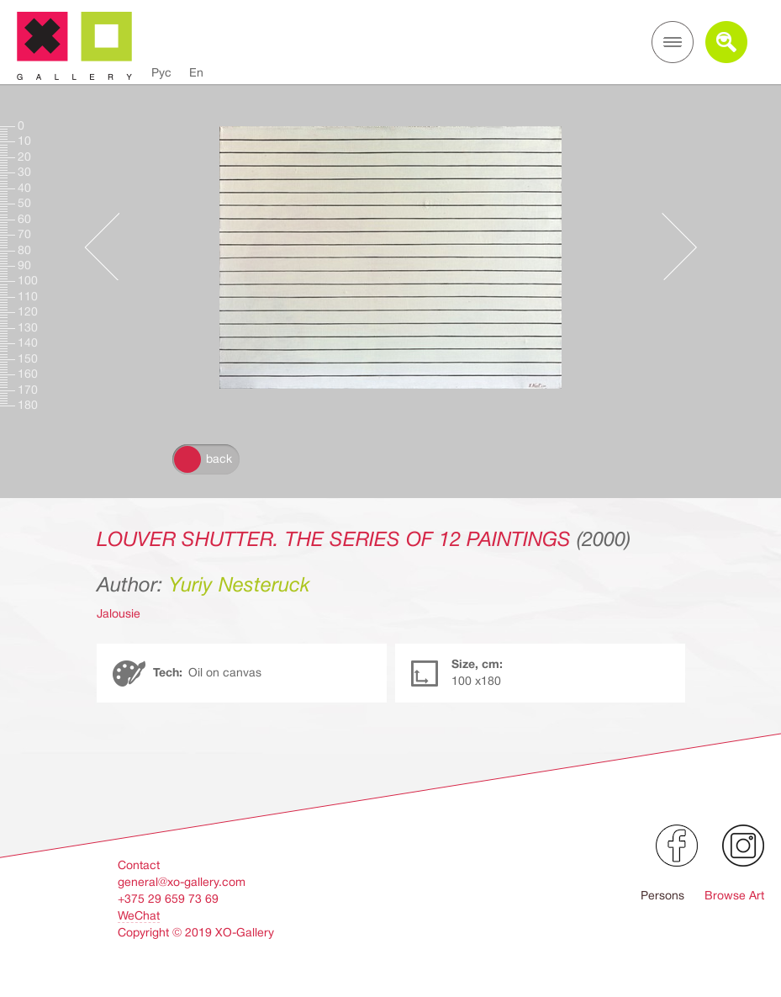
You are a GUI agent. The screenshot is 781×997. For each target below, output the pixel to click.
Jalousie (118, 613)
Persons (662, 895)
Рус (161, 72)
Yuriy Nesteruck (239, 585)
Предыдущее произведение (110, 246)
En (196, 72)
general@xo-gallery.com (181, 881)
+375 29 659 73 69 (168, 898)
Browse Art (734, 895)
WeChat (139, 915)
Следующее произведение (671, 246)
